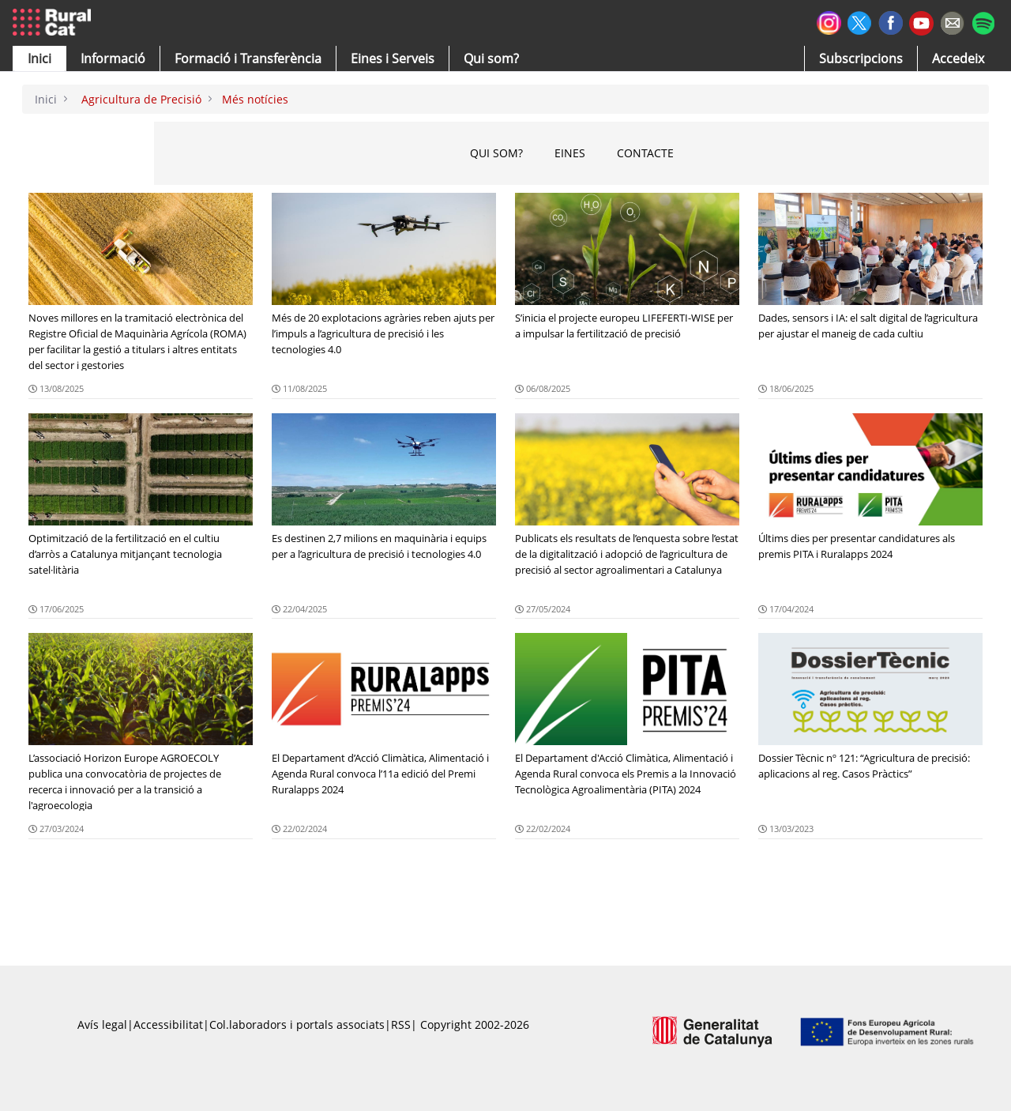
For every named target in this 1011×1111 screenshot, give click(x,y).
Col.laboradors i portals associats (297, 1024)
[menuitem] (248, 58)
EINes (569, 152)
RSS (401, 1024)
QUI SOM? (496, 152)
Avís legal (102, 1024)
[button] (39, 58)
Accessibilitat (168, 1024)
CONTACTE (645, 152)
